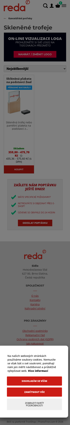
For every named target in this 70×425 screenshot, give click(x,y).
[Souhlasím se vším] (34, 381)
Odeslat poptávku (35, 223)
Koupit (18, 169)
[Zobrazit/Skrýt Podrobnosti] (34, 404)
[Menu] (63, 5)
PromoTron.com (46, 421)
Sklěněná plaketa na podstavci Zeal (19, 80)
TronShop (31, 421)
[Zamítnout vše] (34, 392)
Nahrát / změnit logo (35, 54)
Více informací (38, 371)
